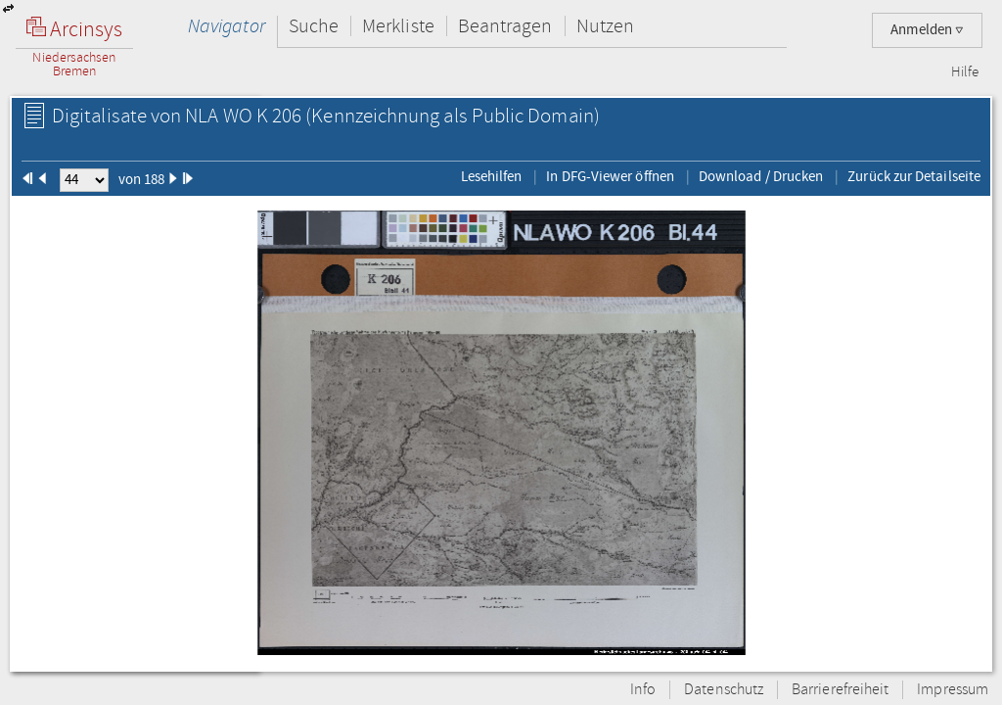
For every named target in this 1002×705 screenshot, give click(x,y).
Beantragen (505, 26)
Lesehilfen (492, 176)
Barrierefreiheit (840, 690)
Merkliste (398, 26)
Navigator (226, 26)
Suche (314, 26)
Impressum (952, 690)
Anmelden (927, 30)
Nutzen (605, 26)
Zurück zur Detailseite (913, 176)
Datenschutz (723, 690)
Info (643, 690)
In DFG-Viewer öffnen (610, 176)
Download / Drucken (761, 176)
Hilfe (965, 72)
